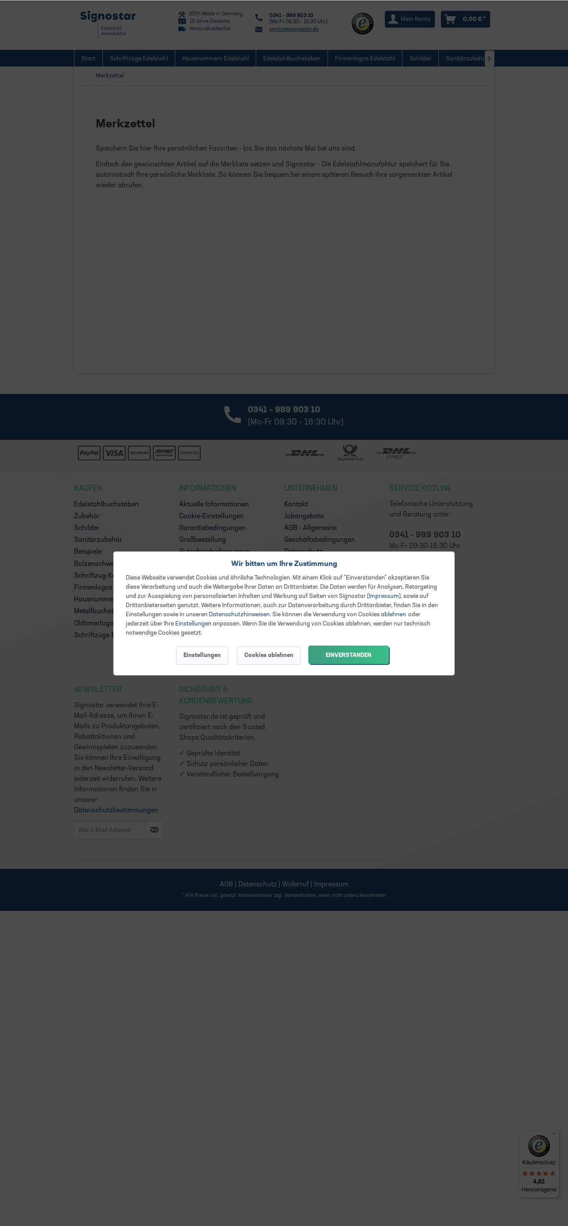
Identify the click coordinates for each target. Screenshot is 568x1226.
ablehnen (393, 614)
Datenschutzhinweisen (239, 614)
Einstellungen (193, 624)
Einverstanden (348, 655)
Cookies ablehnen (268, 655)
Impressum (384, 596)
